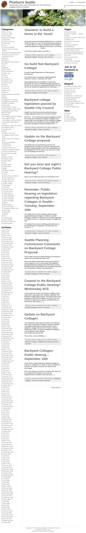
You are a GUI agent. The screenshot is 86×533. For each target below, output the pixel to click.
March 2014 (6, 372)
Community (6, 43)
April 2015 (6, 347)
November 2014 (8, 357)
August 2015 (7, 340)
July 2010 (6, 456)
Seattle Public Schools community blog (73, 98)
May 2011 (6, 437)
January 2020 (7, 239)
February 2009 (7, 488)
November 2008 (8, 494)
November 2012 (8, 403)
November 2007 (8, 516)
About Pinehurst (71, 32)
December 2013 (8, 378)
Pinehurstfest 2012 (72, 57)
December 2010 (8, 446)
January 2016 (7, 330)
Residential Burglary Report (12, 53)
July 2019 (6, 251)
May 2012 (6, 414)
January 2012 (7, 422)
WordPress (43, 531)
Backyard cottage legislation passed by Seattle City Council (40, 104)
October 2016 (7, 313)
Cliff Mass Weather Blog (73, 86)
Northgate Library (8, 127)
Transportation (7, 193)
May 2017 (6, 300)
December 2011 (8, 423)
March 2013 (6, 395)
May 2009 (6, 482)
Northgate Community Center (12, 125)
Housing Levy (7, 79)
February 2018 (7, 283)
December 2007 (8, 515)
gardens (5, 67)
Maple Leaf (6, 90)
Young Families (8, 223)
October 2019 (7, 245)
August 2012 (7, 408)
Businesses (6, 39)
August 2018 (7, 272)
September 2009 (8, 475)
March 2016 (6, 327)
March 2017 (6, 304)
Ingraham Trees (8, 81)
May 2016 (6, 323)
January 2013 (7, 399)
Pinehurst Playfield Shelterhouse (8, 143)
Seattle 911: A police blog (74, 96)
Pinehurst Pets (7, 157)
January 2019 (7, 262)
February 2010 (7, 465)
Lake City (6, 86)
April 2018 (6, 279)
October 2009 (7, 473)
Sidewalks (6, 212)
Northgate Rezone (9, 118)
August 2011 (7, 431)
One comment (48, 57)
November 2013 (8, 380)
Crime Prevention (9, 47)
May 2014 (6, 368)
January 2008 (7, 513)
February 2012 (7, 420)
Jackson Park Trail (9, 133)
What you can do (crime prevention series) (10, 55)
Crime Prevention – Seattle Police (74, 34)
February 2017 (7, 306)
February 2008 (7, 511)
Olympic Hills (7, 129)
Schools (5, 172)
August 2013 (7, 385)
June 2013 (6, 389)
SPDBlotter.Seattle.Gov (73, 101)
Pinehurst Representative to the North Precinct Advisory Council (74, 53)
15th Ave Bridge (8, 200)
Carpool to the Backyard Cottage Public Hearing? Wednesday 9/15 (42, 285)
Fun (4, 66)
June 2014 (6, 366)
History (5, 75)
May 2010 (6, 460)
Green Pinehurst (8, 71)
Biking (5, 202)
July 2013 (6, 387)
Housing (5, 77)
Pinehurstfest (7, 161)
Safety (5, 168)
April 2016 (6, 325)
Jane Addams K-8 (9, 178)
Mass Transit (7, 204)
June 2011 (6, 435)
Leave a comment (44, 129)
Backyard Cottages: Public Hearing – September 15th (39, 355)
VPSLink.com (46, 529)
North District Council (9, 107)
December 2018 (8, 264)
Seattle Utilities (7, 183)
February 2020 (7, 237)
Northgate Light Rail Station (13, 120)
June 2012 (6, 412)
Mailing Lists (70, 39)
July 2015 (6, 342)
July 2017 (6, 296)
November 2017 (8, 289)
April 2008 (6, 507)
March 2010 (6, 463)
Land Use (6, 88)
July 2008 (6, 501)
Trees (4, 216)
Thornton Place (8, 191)
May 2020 (6, 232)
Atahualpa (51, 531)
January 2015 (7, 353)
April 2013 (6, 393)
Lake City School (8, 180)
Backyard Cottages (9, 38)
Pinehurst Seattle (22, 2)
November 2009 (8, 471)
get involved (6, 69)
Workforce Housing (9, 221)
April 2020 (6, 234)
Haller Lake (6, 73)
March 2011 (6, 441)
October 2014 (7, 359)
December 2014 (8, 355)
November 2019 (8, 243)
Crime (5, 45)
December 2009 (8, 469)
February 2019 (7, 260)
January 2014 (7, 376)
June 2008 (6, 503)
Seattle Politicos (8, 182)
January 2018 (7, 285)
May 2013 (6, 391)
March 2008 (6, 509)
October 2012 (7, 404)
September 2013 (8, 384)
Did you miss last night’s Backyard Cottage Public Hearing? (42, 168)
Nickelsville (6, 105)
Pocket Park (7, 146)
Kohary (5, 85)
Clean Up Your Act (9, 41)
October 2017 (7, 291)
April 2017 (6, 302)
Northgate (6, 114)
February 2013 (7, 397)
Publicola (69, 94)
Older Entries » (56, 387)
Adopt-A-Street (7, 34)
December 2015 (8, 332)
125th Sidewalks (8, 199)
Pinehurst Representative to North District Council (74, 49)
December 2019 (8, 241)
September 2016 (8, 315)
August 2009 (7, 477)
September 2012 (8, 406)
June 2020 (6, 230)
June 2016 (6, 321)
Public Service (7, 164)
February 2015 (7, 351)
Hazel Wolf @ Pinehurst (11, 176)
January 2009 (7, 490)
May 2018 (6, 277)
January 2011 (7, 444)
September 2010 (8, 452)
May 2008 (6, 505)
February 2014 (7, 374)
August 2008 (7, 499)
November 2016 (8, 311)
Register (68, 113)
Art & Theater (7, 36)
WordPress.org (70, 121)
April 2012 (6, 416)
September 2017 (8, 292)
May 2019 (6, 254)
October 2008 (7, 496)
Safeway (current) (8, 170)
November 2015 (8, 334)
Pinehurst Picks (8, 159)
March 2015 (6, 349)
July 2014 (6, 365)
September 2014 (8, 361)
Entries (70, 117)
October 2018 (7, 268)
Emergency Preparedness (11, 62)
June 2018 (6, 275)
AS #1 (5, 174)
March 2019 (6, 258)
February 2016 (7, 328)
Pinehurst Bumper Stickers (11, 149)
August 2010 (7, 454)
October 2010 (7, 450)
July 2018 (6, 273)
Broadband (6, 185)
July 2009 (6, 478)
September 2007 (8, 520)
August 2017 (7, 294)
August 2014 (7, 363)
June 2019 (6, 253)
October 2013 (7, 382)
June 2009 (6, 480)
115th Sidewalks (8, 195)
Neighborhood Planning (10, 100)
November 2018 (8, 266)
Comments (81, 2)
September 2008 (8, 497)
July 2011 (6, 433)
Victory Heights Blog (72, 107)
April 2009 (6, 484)
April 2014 (6, 370)
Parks (5, 131)
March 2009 (6, 486)
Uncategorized (7, 218)
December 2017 (8, 287)
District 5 (5, 58)
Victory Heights (7, 219)
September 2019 (8, 247)
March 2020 (6, 235)
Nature (5, 98)
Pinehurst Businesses (10, 151)
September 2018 (8, 270)
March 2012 (6, 418)
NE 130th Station (8, 206)
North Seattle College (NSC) (12, 109)
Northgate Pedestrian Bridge (12, 116)
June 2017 (6, 298)
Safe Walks (7, 210)
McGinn (5, 92)
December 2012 (8, 401)
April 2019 (6, 256)
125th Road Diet (8, 197)
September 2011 (8, 429)
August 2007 (7, 522)
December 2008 (8, 492)
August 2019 (7, 249)
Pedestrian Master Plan (10, 208)
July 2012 (6, 410)
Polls (4, 163)
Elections (6, 60)
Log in (68, 115)
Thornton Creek (8, 189)
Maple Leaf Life (71, 92)
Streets (5, 214)
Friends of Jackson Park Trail (75, 37)
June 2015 (6, 344)
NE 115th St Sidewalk (73, 61)
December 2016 (8, 310)
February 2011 (7, 442)
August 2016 (7, 317)
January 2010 (7, 467)
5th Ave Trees (7, 32)
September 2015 (8, 338)
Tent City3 (6, 187)
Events (5, 64)
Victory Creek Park (9, 148)
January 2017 (7, 308)
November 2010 (8, 448)
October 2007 (7, 518)
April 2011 (6, 439)
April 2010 (6, 461)
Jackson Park (7, 83)
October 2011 (7, 427)
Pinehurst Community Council (72, 42)
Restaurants (7, 166)
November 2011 (8, 425)
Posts (72, 2)
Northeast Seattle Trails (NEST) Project (10, 111)
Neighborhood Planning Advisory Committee (10, 102)
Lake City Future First (72, 88)
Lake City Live (70, 90)
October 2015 (7, 336)
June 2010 (6, 458)
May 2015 (6, 346)
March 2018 (6, 281)
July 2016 (6, 319)
